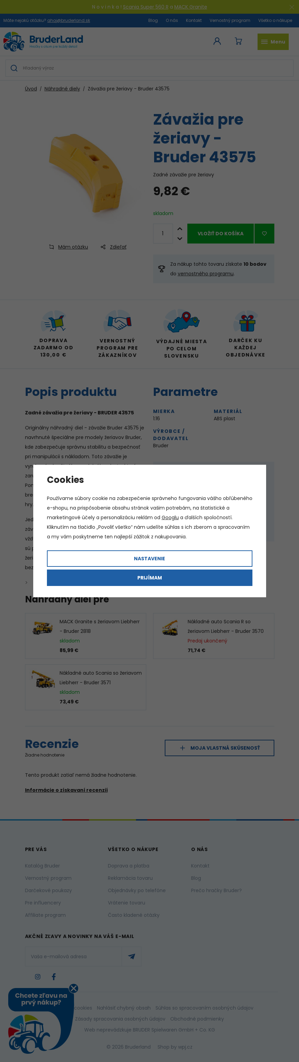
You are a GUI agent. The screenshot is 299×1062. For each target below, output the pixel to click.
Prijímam (149, 577)
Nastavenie (149, 558)
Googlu (170, 517)
